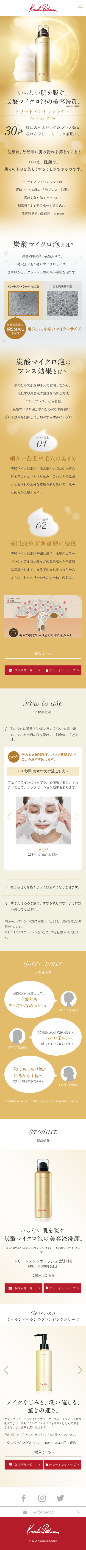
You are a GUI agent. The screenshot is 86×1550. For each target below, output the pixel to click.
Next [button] (77, 817)
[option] (43, 827)
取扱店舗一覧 (24, 670)
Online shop (43, 1512)
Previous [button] (9, 816)
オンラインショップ (62, 670)
